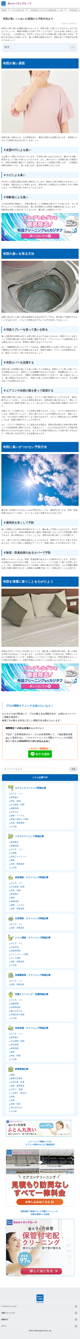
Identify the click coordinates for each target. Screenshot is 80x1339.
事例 (13, 860)
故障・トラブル (17, 815)
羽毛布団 (15, 1044)
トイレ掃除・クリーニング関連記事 (33, 937)
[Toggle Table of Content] (71, 47)
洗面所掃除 (15, 950)
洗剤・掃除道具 (17, 864)
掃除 (13, 1075)
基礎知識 (15, 808)
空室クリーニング (18, 856)
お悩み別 (15, 947)
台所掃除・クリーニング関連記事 (31, 918)
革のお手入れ (16, 1107)
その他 (14, 826)
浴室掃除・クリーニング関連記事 (31, 877)
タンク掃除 (15, 958)
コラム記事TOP (40, 777)
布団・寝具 (15, 1104)
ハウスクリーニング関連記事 (29, 836)
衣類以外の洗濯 (17, 1014)
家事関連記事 (21, 1069)
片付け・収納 (16, 1089)
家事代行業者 (16, 1078)
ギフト (3, 1326)
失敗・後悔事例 (17, 823)
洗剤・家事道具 (17, 1086)
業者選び (15, 797)
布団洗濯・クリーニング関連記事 (31, 1028)
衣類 (13, 1100)
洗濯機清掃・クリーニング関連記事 (33, 975)
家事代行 (4, 1320)
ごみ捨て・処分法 (18, 1093)
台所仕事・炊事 (17, 1082)
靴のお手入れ (16, 1011)
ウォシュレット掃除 (19, 954)
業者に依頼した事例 (19, 819)
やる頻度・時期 (17, 804)
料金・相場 (15, 801)
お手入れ (15, 812)
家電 (13, 1096)
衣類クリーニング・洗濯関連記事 (31, 994)
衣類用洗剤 (15, 1007)
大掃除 (14, 853)
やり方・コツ (16, 794)
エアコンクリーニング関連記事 (30, 788)
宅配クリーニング (8, 1313)
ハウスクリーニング (8, 1306)
